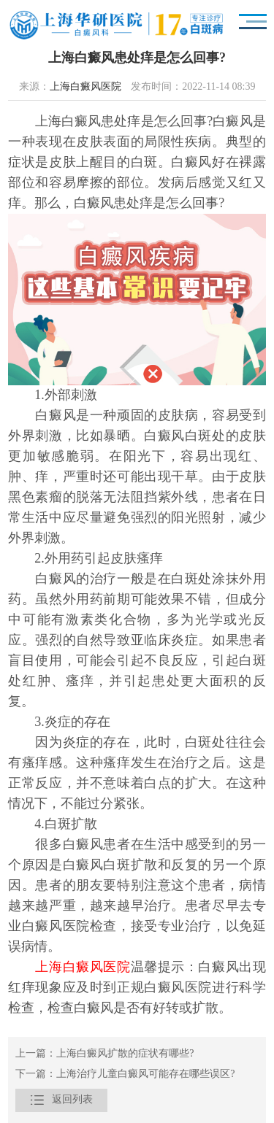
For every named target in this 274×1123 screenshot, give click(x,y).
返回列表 (61, 1100)
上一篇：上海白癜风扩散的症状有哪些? (104, 1054)
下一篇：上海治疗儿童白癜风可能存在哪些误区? (125, 1074)
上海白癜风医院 (85, 87)
